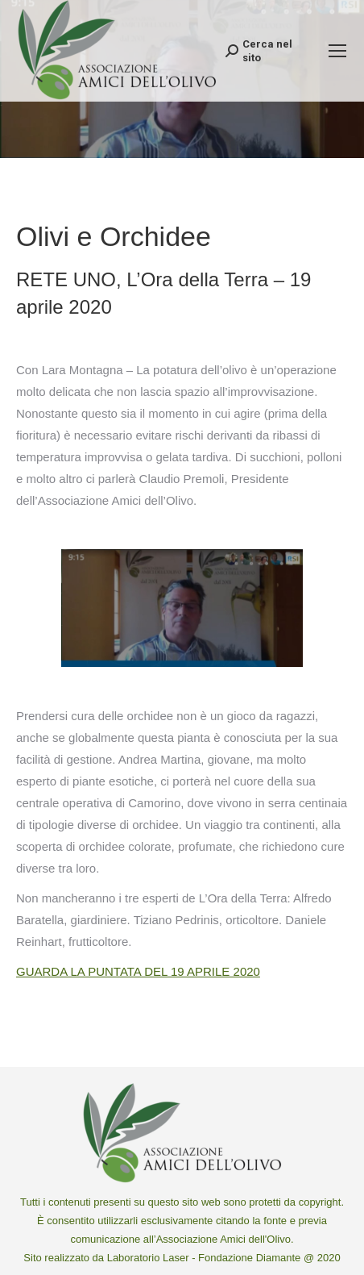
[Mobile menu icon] (337, 50)
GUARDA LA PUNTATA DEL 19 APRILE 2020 (138, 971)
